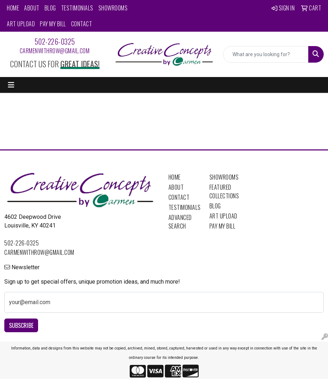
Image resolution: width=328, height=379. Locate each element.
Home (13, 8)
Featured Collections (224, 191)
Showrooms (113, 8)
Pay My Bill (53, 23)
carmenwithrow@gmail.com (55, 50)
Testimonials (77, 8)
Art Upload (21, 23)
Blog (50, 8)
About (32, 8)
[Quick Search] (266, 54)
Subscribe (21, 325)
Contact (81, 23)
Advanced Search (180, 221)
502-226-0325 (54, 41)
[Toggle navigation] (11, 85)
